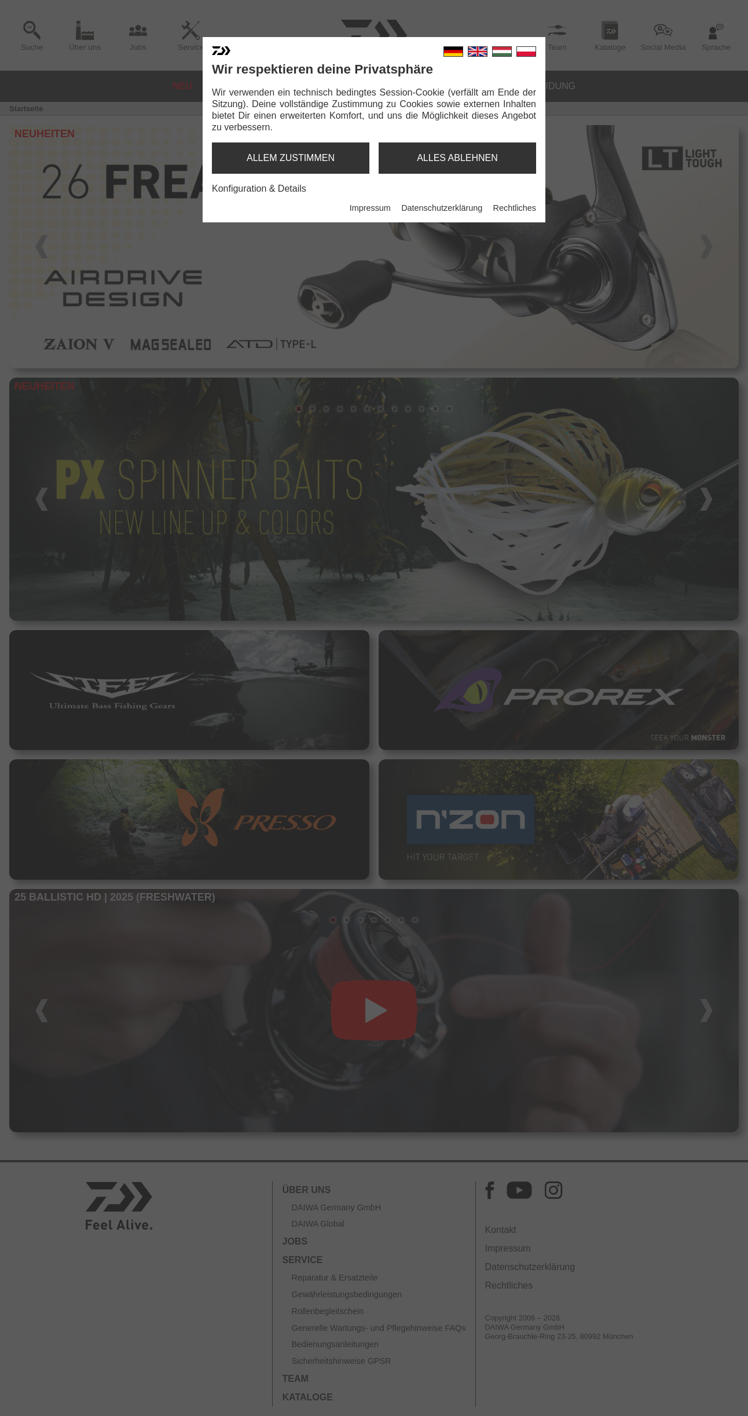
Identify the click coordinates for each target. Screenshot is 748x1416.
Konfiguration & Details (259, 188)
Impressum (370, 208)
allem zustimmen (291, 158)
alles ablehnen (457, 158)
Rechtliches (514, 208)
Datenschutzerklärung (441, 208)
